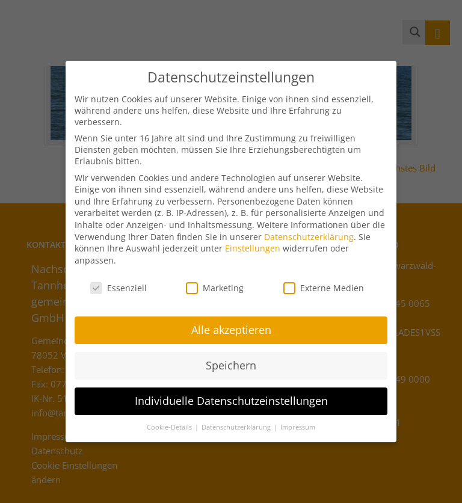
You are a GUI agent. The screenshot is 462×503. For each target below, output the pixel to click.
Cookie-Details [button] (170, 421)
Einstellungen (252, 242)
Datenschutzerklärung (309, 230)
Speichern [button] (231, 359)
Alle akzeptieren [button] (231, 323)
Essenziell (118, 281)
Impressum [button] (297, 421)
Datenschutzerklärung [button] (237, 421)
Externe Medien (323, 281)
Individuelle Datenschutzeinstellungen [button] (231, 394)
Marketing (215, 281)
